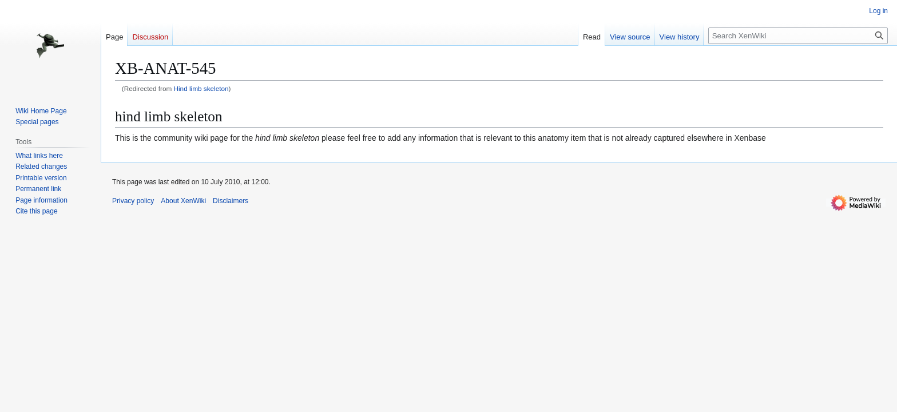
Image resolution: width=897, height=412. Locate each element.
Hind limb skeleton (201, 88)
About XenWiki (183, 201)
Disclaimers (230, 201)
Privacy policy (133, 201)
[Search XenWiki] (798, 35)
